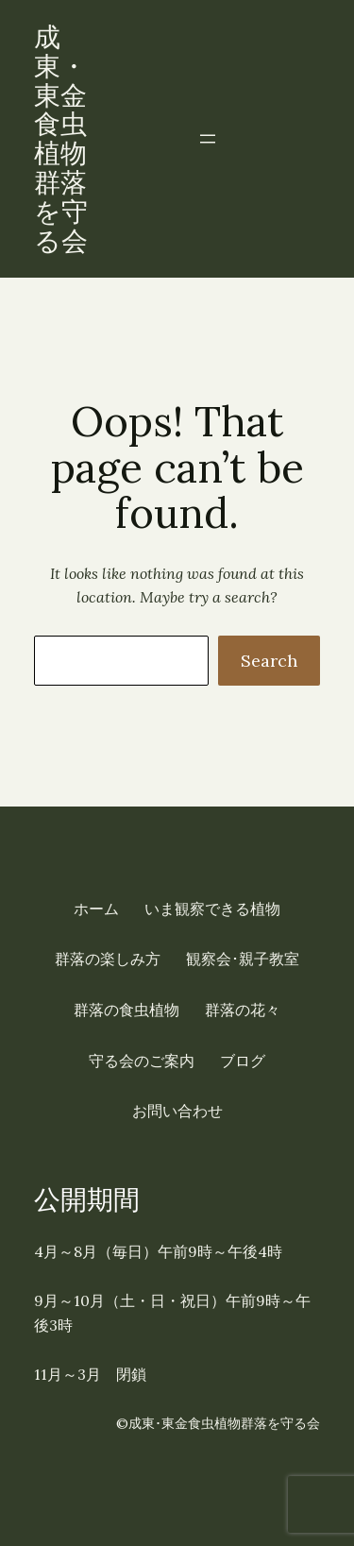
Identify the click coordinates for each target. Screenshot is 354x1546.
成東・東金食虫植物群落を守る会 (61, 139)
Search (269, 660)
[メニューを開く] (207, 138)
